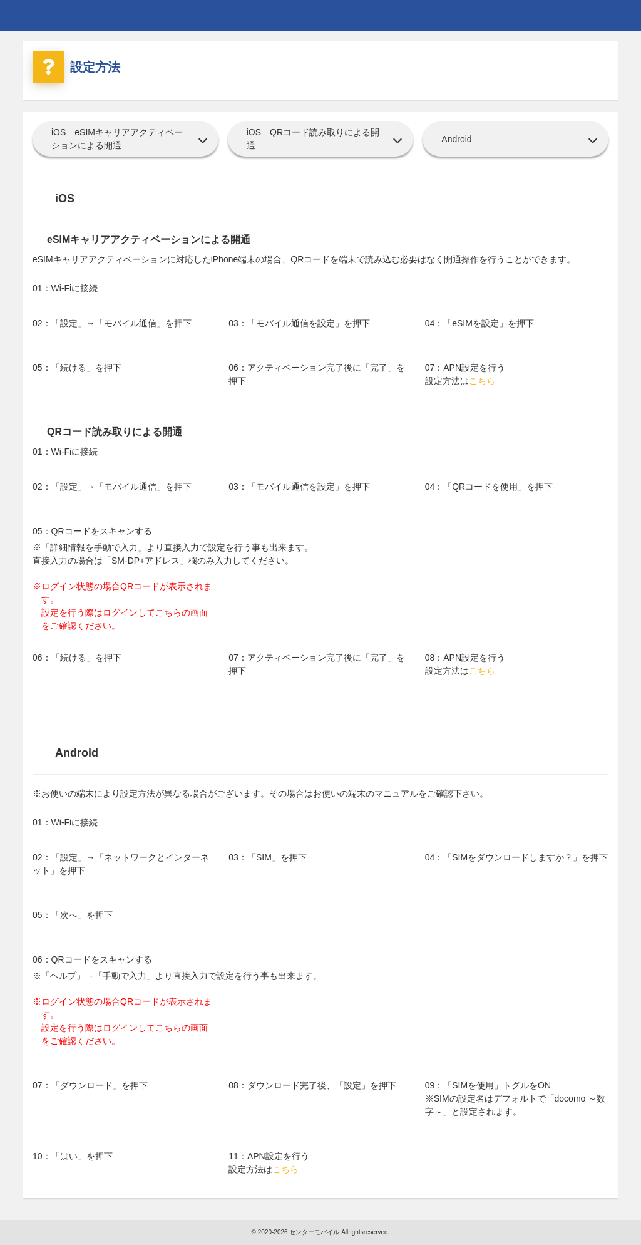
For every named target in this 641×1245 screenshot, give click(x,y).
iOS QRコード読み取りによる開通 (313, 138)
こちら (482, 381)
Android (456, 139)
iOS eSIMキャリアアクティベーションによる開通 (117, 138)
